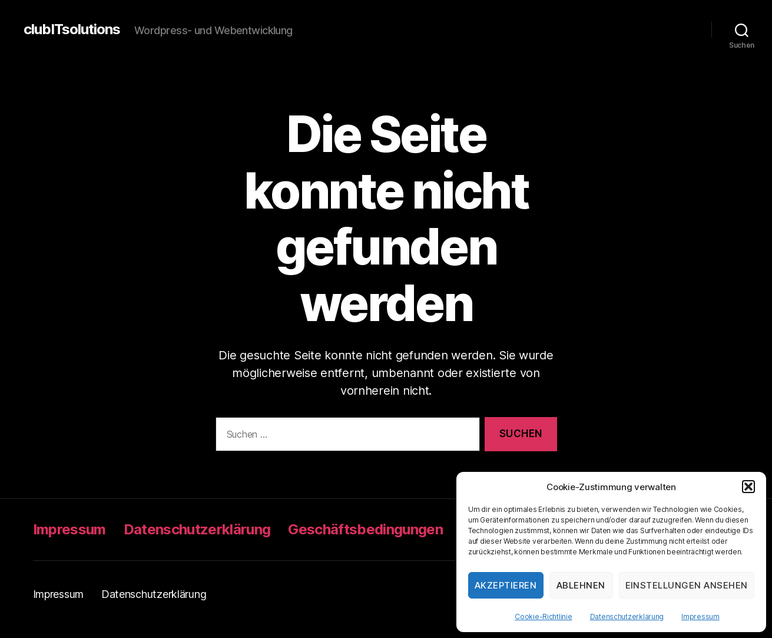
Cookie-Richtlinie (543, 616)
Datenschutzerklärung (627, 616)
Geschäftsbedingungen (365, 529)
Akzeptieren (506, 585)
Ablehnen (580, 585)
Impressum (700, 616)
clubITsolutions (72, 29)
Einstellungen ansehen (686, 585)
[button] (748, 486)
